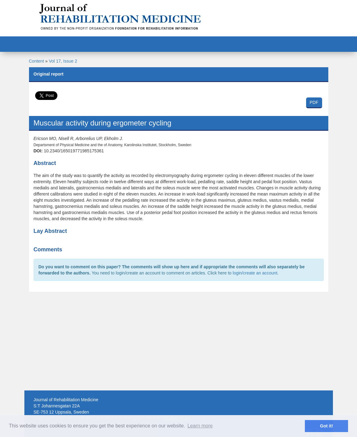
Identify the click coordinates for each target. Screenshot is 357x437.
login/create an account (255, 272)
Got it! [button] (326, 425)
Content (36, 61)
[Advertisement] (179, 341)
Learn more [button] (200, 425)
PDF (314, 102)
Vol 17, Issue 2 (63, 61)
